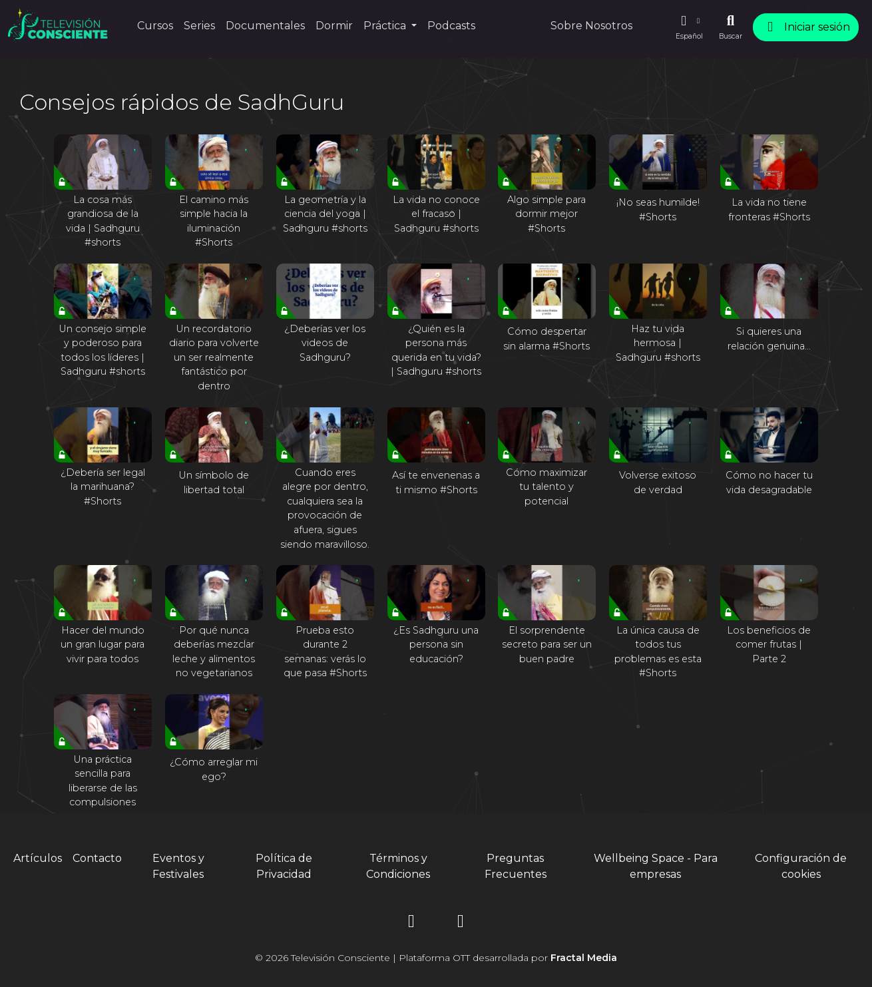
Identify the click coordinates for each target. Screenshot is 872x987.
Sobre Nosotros (591, 25)
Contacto (97, 858)
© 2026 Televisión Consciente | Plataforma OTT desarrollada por (436, 958)
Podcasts (451, 25)
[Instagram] (411, 923)
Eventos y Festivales (178, 866)
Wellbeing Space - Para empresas (656, 866)
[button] (689, 27)
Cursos (155, 25)
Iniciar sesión (806, 27)
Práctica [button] (386, 25)
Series (199, 25)
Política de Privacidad (284, 866)
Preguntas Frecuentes (515, 866)
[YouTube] (460, 923)
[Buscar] (731, 27)
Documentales (265, 25)
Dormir (334, 25)
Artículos (37, 858)
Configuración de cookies (801, 866)
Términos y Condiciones (398, 866)
